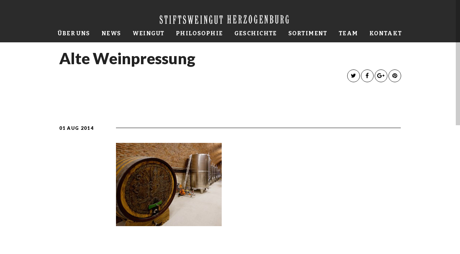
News (111, 33)
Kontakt (385, 33)
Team (348, 33)
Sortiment (307, 33)
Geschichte (255, 33)
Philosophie (199, 33)
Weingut (149, 33)
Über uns (74, 33)
